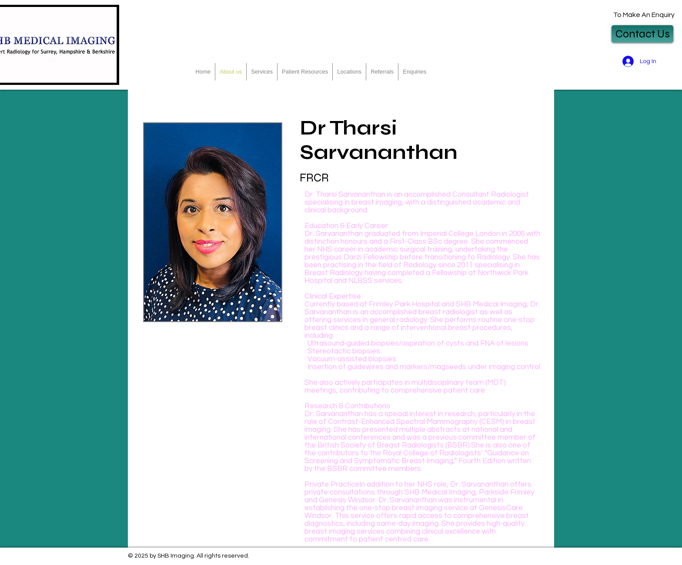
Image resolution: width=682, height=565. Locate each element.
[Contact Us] (642, 34)
